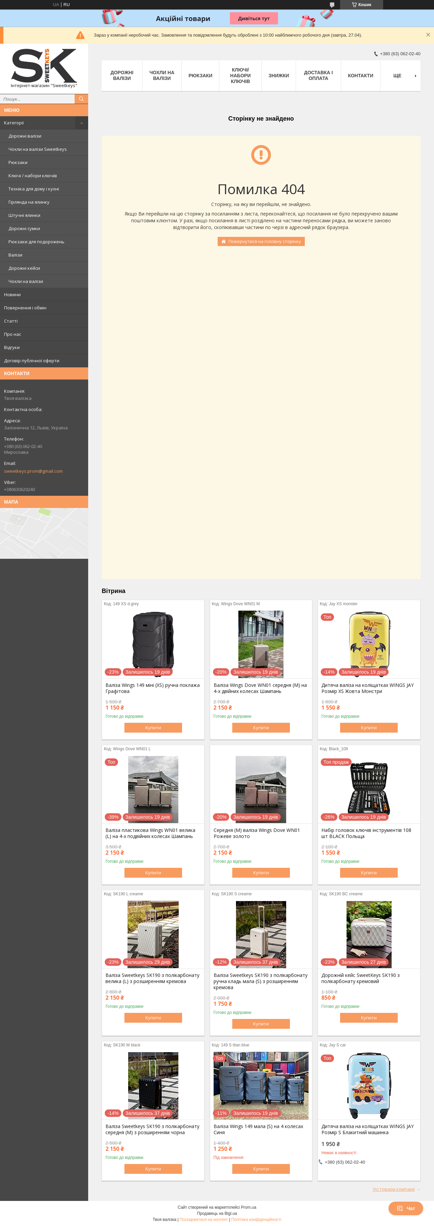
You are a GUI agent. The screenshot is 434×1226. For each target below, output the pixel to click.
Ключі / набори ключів (32, 175)
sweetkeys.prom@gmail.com (33, 471)
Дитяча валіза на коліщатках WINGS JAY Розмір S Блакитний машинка (367, 1129)
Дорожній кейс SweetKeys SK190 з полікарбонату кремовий (360, 978)
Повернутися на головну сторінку (265, 241)
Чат (406, 1208)
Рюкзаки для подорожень (36, 242)
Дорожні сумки (24, 228)
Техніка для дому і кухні (33, 189)
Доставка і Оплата (318, 75)
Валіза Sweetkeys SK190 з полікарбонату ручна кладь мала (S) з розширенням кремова (261, 981)
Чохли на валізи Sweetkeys (37, 149)
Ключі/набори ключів (240, 75)
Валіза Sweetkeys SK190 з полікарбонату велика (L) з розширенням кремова (152, 978)
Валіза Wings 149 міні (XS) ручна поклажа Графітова (152, 688)
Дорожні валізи (24, 136)
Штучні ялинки (24, 215)
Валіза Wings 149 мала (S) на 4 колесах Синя (258, 1129)
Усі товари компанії (394, 1189)
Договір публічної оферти (31, 360)
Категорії (14, 123)
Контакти (360, 75)
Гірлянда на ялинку (29, 202)
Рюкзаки (17, 162)
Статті (11, 321)
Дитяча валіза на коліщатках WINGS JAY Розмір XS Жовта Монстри (367, 688)
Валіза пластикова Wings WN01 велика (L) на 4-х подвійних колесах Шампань (150, 833)
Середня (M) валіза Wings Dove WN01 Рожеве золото (257, 833)
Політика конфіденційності (256, 1219)
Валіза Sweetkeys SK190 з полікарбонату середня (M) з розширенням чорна (152, 1129)
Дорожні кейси (24, 268)
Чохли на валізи (25, 281)
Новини (12, 294)
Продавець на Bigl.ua (217, 1213)
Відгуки (12, 347)
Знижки (279, 75)
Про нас (12, 334)
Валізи (15, 255)
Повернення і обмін (25, 308)
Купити (153, 727)
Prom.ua (248, 1207)
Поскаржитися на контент (204, 1219)
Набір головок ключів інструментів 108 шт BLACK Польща (366, 833)
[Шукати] (81, 99)
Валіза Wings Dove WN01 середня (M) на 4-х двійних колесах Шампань (260, 688)
